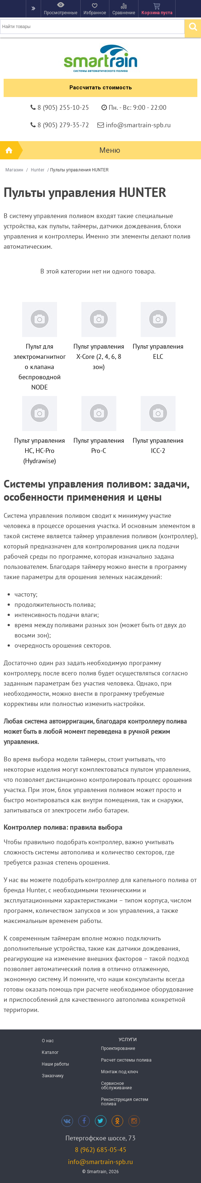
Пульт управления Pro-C (98, 445)
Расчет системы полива (126, 1060)
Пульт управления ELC (158, 351)
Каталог (50, 1052)
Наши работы (55, 1064)
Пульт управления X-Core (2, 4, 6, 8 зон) (98, 356)
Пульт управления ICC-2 (158, 445)
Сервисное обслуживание (116, 1085)
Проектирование (118, 1048)
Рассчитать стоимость (100, 87)
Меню (109, 150)
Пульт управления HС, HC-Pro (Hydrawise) (39, 450)
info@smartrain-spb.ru (100, 1161)
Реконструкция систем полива (124, 1101)
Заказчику (53, 1075)
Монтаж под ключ (119, 1071)
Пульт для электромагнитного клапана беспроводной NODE (39, 366)
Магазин (14, 169)
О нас (48, 1040)
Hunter (37, 169)
